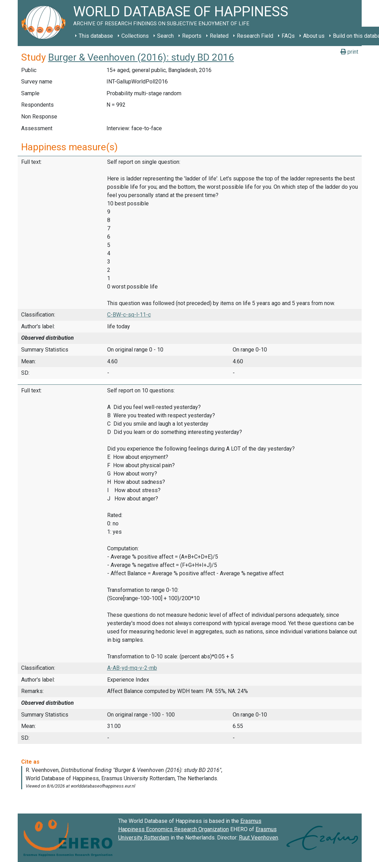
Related (219, 36)
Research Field (255, 36)
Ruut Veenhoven (258, 837)
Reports (191, 36)
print (349, 51)
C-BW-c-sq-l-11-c (129, 314)
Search (165, 36)
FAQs (288, 36)
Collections (135, 36)
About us (314, 36)
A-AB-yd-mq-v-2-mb (132, 668)
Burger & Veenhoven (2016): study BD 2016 (141, 57)
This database (96, 36)
